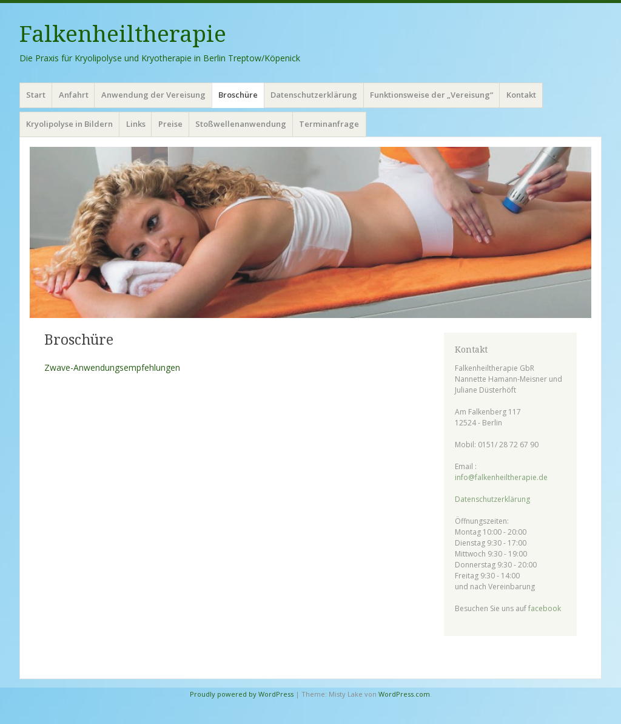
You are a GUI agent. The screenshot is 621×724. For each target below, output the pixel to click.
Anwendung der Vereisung (153, 94)
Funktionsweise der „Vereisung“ (431, 94)
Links (136, 123)
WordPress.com (404, 694)
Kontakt (521, 94)
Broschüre (238, 94)
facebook (544, 608)
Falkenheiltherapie (122, 34)
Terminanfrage (329, 123)
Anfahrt (74, 94)
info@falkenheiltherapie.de (501, 477)
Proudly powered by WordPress (242, 694)
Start (35, 94)
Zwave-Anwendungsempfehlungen (112, 367)
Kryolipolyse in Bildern (69, 123)
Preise (170, 123)
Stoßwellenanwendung (240, 123)
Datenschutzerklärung (313, 94)
